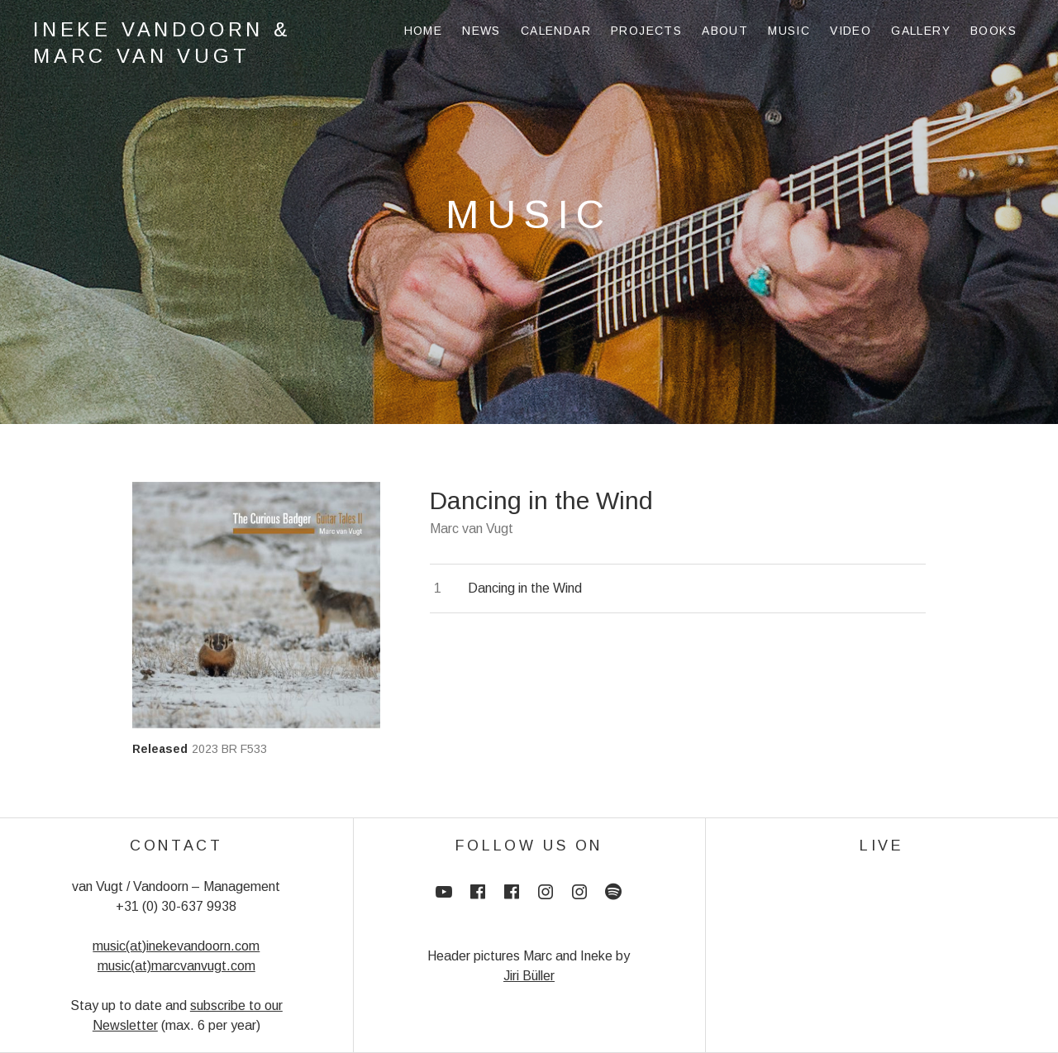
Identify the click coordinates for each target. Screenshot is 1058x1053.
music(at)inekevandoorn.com (176, 946)
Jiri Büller (529, 976)
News (481, 30)
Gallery (921, 30)
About (725, 30)
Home (423, 30)
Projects (646, 30)
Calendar (556, 30)
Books (993, 30)
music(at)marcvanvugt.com (176, 966)
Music (789, 30)
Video (850, 30)
